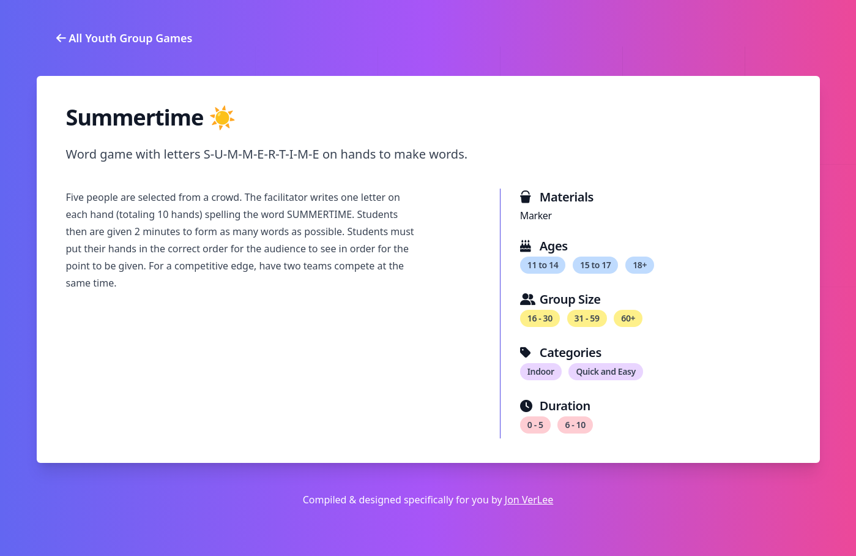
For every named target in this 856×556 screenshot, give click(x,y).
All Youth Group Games (124, 38)
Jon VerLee (529, 499)
